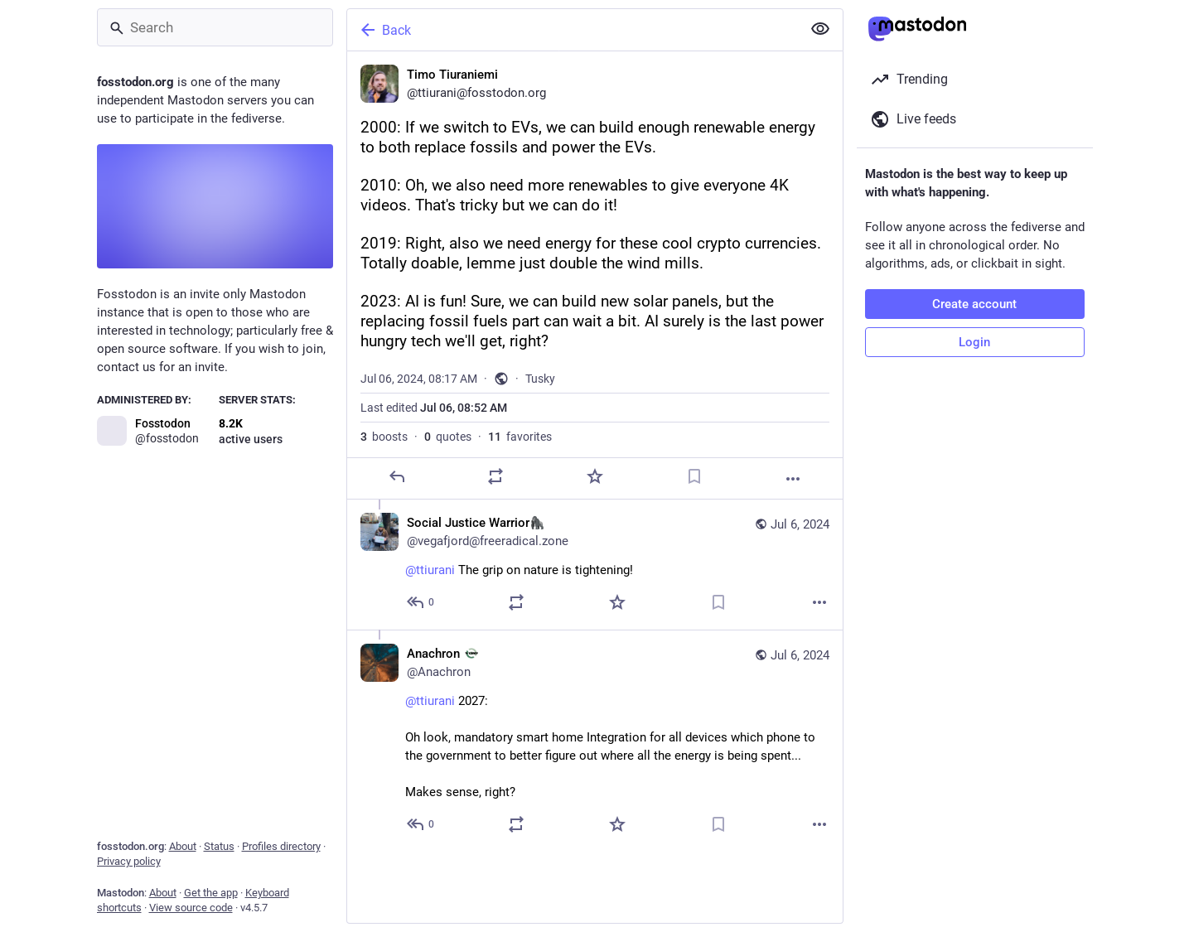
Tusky (540, 378)
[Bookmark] (693, 476)
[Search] (215, 27)
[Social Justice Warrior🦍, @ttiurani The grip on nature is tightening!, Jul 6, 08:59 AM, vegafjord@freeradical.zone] (595, 565)
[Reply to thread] (421, 602)
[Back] (572, 30)
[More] (793, 479)
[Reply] (396, 476)
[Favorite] (594, 476)
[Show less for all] (820, 29)
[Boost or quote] (495, 476)
